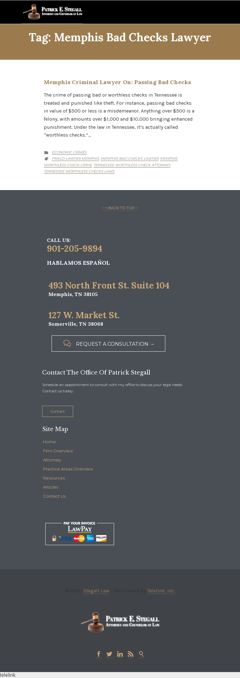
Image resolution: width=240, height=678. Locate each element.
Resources (54, 477)
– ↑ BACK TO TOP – (120, 207)
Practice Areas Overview (68, 468)
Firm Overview (58, 450)
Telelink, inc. (161, 591)
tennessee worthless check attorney (131, 165)
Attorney (52, 459)
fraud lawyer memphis (75, 158)
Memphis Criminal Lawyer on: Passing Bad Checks (117, 82)
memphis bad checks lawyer (129, 158)
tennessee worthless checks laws (79, 171)
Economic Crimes (69, 152)
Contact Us (54, 496)
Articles (50, 487)
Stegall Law (96, 591)
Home (49, 441)
